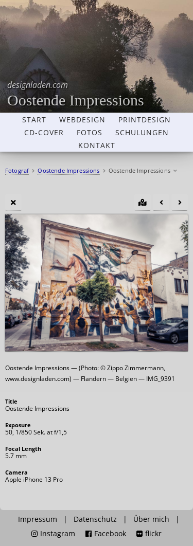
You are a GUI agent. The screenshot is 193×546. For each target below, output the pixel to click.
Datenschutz (95, 519)
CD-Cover (44, 133)
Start (34, 120)
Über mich (151, 519)
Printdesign (144, 120)
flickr (149, 534)
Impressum (37, 519)
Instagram (53, 534)
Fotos (89, 133)
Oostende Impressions (75, 93)
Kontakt (96, 145)
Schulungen (142, 133)
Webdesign (82, 120)
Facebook (105, 534)
